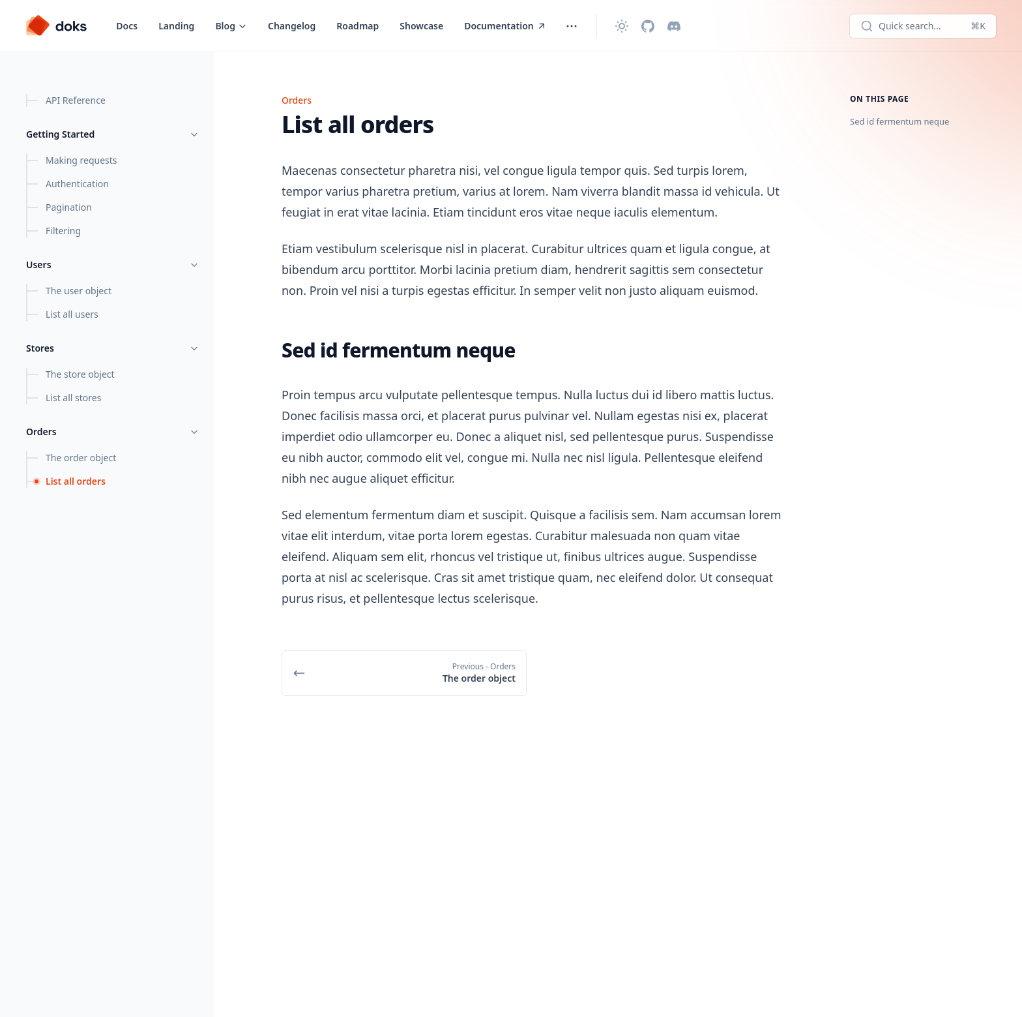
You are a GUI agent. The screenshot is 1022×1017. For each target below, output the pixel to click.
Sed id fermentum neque (899, 121)
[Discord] (674, 26)
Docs (127, 26)
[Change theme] (622, 26)
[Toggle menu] (231, 26)
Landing (176, 26)
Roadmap (357, 26)
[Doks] (56, 26)
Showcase (421, 26)
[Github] (648, 26)
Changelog (291, 26)
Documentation (505, 26)
